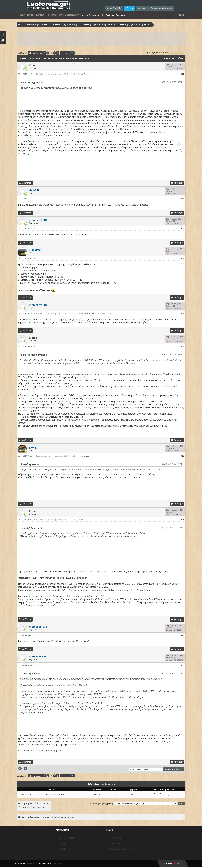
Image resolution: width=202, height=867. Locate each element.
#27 (182, 456)
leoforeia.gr (115, 843)
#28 (182, 519)
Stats (62, 849)
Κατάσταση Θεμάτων (174, 58)
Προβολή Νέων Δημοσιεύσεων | (31, 15)
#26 (182, 346)
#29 (182, 635)
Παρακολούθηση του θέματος (34, 807)
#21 (182, 74)
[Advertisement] (101, 39)
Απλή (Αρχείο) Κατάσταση (121, 849)
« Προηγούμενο (35, 53)
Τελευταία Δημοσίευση (153, 796)
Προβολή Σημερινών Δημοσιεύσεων (63, 15)
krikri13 (96, 794)
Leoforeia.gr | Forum (36, 24)
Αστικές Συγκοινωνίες (65, 24)
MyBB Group (57, 863)
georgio (86, 456)
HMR (181, 863)
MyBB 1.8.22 (32, 863)
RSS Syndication (67, 838)
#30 (182, 665)
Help (62, 843)
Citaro (33, 65)
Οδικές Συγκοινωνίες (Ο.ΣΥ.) (135, 24)
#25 (182, 313)
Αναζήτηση (115, 838)
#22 (182, 199)
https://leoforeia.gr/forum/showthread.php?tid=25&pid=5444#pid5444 (53, 577)
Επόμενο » (65, 53)
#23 (182, 228)
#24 (182, 258)
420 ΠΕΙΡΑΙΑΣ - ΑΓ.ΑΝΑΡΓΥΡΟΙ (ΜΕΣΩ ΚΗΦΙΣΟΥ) (43, 794)
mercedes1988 (89, 313)
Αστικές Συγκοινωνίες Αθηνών (98, 24)
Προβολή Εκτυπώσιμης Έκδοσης (35, 803)
